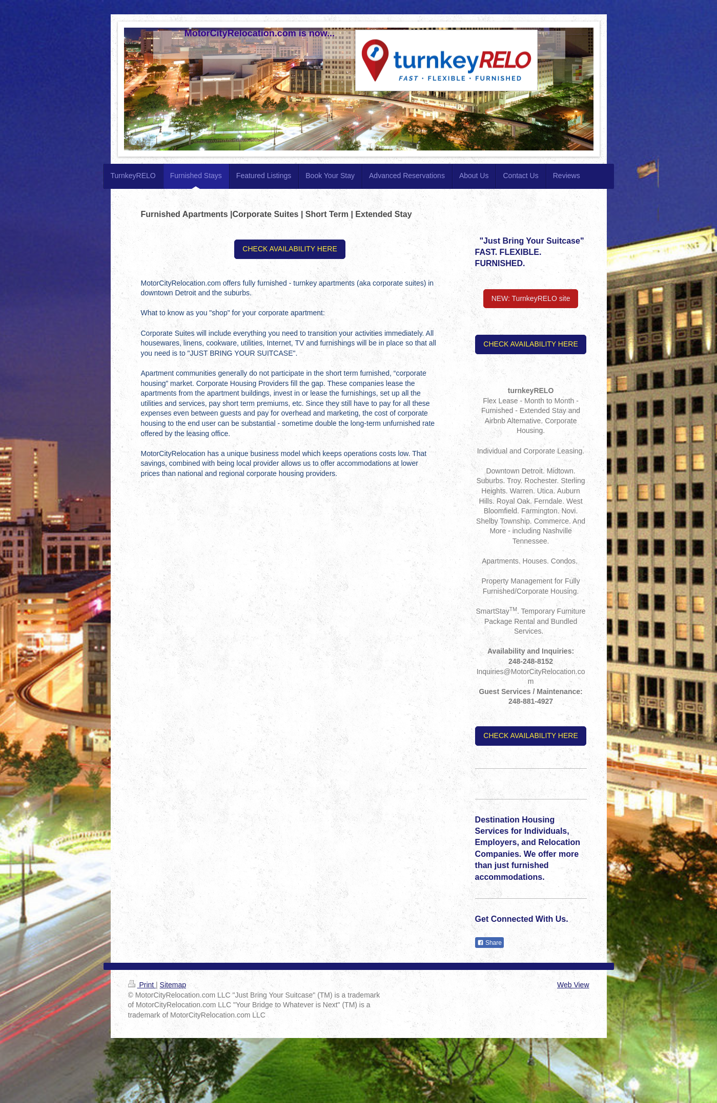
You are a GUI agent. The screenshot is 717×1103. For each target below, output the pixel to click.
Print (142, 985)
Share (489, 942)
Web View (573, 985)
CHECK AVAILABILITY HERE (289, 249)
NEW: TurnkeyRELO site (530, 298)
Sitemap (173, 985)
